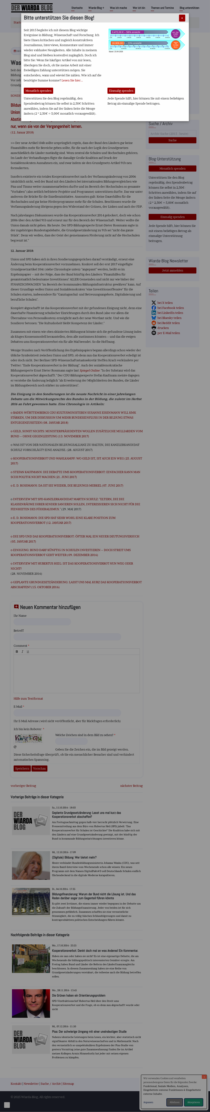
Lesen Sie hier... (72, 80)
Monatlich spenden (38, 90)
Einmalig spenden (121, 90)
